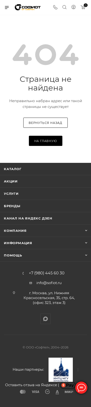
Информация (18, 243)
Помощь (13, 255)
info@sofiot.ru (49, 282)
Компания (15, 231)
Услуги (11, 194)
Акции (11, 181)
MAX (45, 319)
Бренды (12, 206)
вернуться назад (45, 123)
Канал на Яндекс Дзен (28, 218)
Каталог (13, 169)
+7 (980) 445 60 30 (47, 273)
